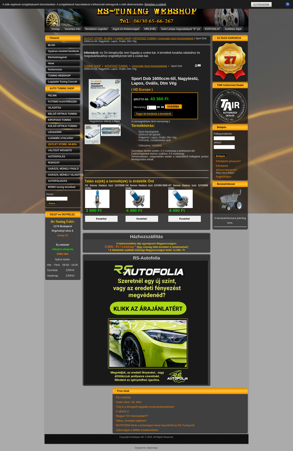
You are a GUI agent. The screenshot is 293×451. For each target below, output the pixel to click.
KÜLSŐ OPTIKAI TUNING (62, 126)
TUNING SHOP (122, 38)
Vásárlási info (72, 29)
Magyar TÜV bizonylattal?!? (132, 415)
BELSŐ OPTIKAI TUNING (62, 113)
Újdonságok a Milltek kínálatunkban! (137, 429)
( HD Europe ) (142, 90)
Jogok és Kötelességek (125, 29)
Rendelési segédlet (96, 29)
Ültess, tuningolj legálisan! (131, 420)
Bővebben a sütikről (155, 4)
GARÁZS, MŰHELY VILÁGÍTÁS (64, 174)
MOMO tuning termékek (61, 187)
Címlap (55, 29)
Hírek (51, 63)
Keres (49, 194)
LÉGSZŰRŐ (55, 132)
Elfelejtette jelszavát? (228, 161)
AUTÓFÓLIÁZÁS (57, 181)
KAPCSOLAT (212, 29)
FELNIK (52, 95)
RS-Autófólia (123, 397)
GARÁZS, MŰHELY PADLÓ (63, 168)
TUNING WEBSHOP (59, 75)
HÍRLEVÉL (150, 29)
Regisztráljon (223, 176)
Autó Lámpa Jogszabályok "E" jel (180, 29)
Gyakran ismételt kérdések (63, 51)
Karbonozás (55, 69)
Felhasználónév (223, 133)
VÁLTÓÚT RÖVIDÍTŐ (60, 150)
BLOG (51, 45)
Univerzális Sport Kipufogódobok (176, 38)
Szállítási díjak (233, 29)
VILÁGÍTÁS (54, 107)
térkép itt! (62, 235)
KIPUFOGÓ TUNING (59, 120)
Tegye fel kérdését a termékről (153, 113)
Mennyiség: (140, 107)
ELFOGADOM (261, 4)
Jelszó (217, 142)
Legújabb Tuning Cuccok (62, 81)
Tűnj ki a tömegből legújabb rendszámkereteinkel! (145, 406)
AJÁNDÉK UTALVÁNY (60, 138)
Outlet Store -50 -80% (129, 402)
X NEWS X (122, 411)
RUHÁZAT (54, 162)
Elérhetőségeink (57, 57)
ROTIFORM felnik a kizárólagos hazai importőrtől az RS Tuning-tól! (155, 425)
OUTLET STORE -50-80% (62, 144)
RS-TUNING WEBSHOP (147, 11)
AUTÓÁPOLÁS (56, 156)
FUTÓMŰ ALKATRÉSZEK (62, 101)
